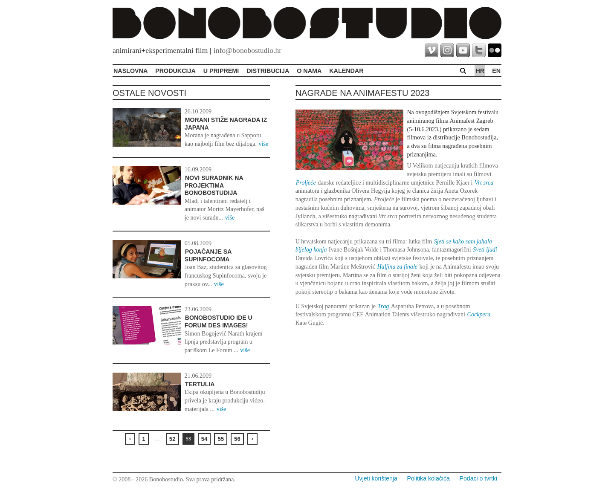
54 (204, 439)
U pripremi (221, 70)
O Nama (309, 70)
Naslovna (130, 70)
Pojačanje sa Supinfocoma (208, 255)
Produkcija (175, 70)
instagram (447, 50)
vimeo (431, 50)
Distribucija (267, 70)
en (496, 70)
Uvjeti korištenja (376, 478)
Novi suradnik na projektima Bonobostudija (214, 185)
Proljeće (306, 182)
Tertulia (200, 384)
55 (220, 439)
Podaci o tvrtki (478, 478)
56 (237, 439)
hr (479, 70)
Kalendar (346, 70)
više (264, 143)
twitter (479, 50)
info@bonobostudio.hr (247, 50)
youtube (463, 50)
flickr (494, 50)
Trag (383, 306)
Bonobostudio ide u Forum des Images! (218, 321)
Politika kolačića (428, 478)
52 (172, 439)
